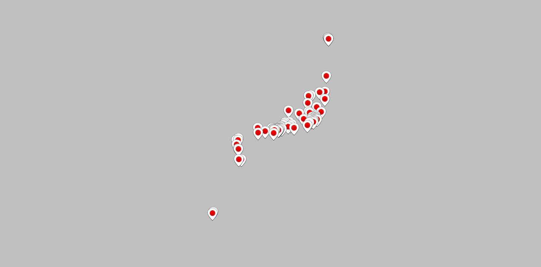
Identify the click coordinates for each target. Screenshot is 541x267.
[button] (307, 104)
